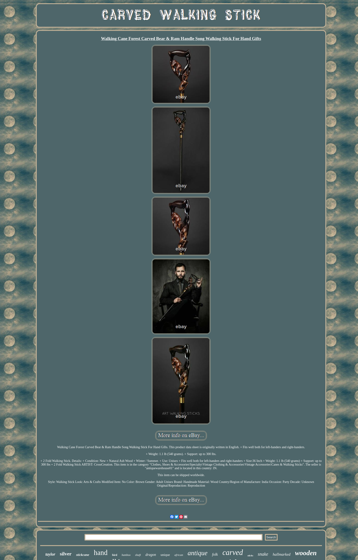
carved (232, 552)
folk (215, 554)
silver (65, 554)
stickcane (82, 555)
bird (114, 555)
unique (165, 555)
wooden (306, 553)
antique (198, 553)
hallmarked (281, 554)
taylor (50, 554)
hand (101, 553)
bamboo (126, 555)
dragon (150, 555)
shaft (138, 555)
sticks (250, 555)
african (178, 555)
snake (263, 554)
